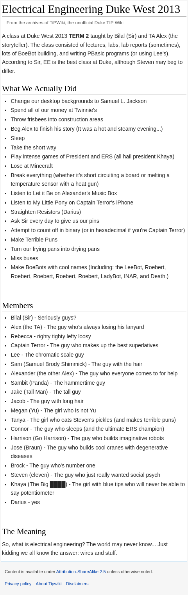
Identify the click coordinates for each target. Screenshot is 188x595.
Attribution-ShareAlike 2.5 (81, 571)
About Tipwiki (49, 583)
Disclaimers (77, 583)
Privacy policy (18, 583)
